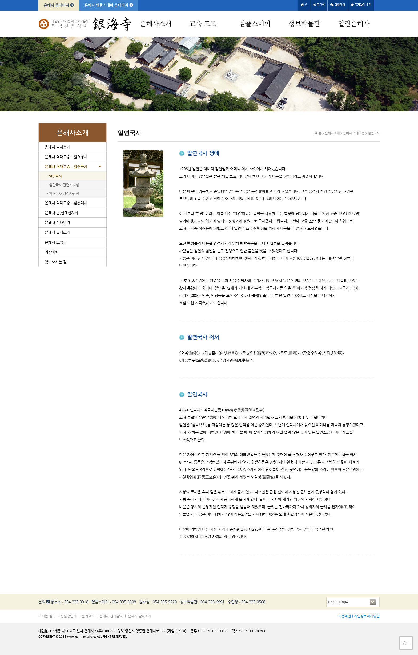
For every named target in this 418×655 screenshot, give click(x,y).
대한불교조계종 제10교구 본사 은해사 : (67, 631)
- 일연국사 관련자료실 (63, 185)
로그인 (319, 5)
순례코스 (88, 616)
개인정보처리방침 (367, 616)
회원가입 (337, 5)
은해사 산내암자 (57, 222)
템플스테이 (255, 24)
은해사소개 (155, 24)
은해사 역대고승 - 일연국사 (66, 166)
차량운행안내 (67, 616)
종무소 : (197, 631)
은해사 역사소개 (57, 147)
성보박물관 (304, 24)
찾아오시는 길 (56, 262)
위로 (406, 642)
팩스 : (236, 631)
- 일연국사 (54, 176)
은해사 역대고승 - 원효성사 (66, 157)
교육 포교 (202, 24)
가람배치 (52, 252)
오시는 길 (45, 616)
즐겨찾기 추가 (361, 5)
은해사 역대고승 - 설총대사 (66, 203)
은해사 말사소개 (57, 232)
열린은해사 (354, 24)
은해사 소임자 (56, 242)
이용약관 (344, 616)
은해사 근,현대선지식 (61, 213)
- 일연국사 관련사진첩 (63, 194)
